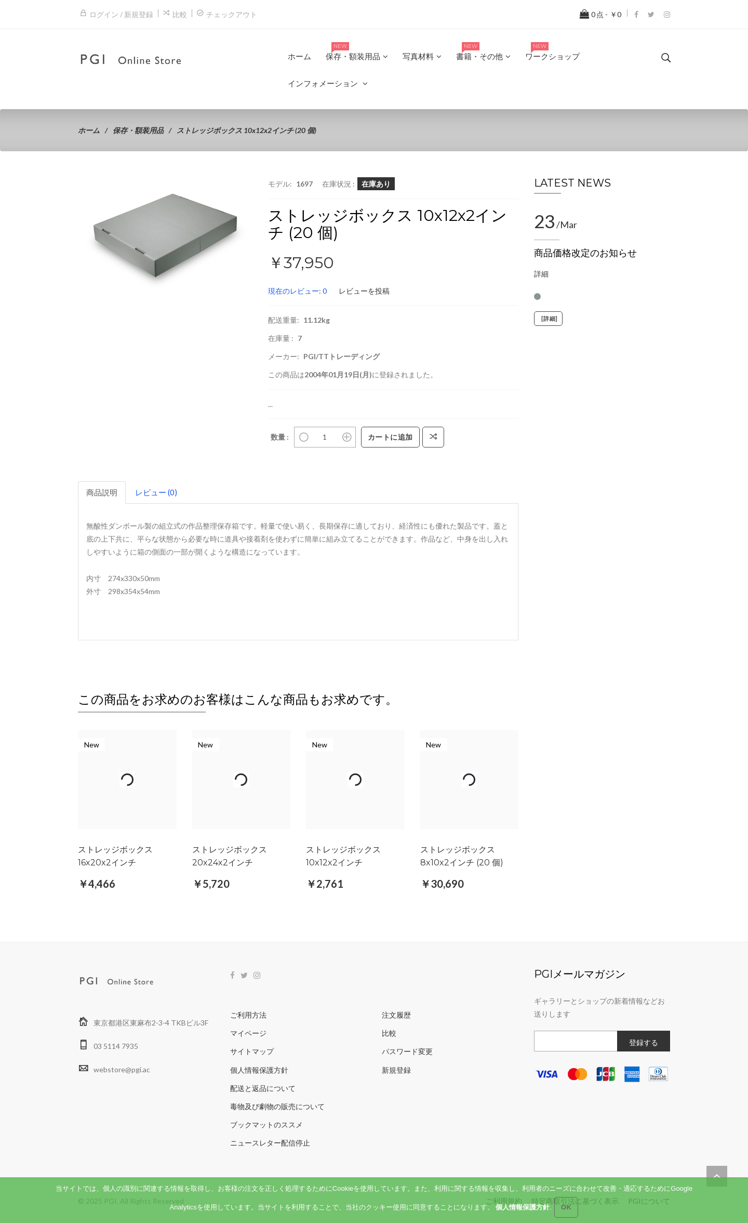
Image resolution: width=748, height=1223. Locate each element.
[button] (243, 186)
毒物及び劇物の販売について (277, 1106)
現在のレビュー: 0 (297, 290)
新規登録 (396, 1070)
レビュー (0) (156, 492)
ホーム (89, 130)
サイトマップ (252, 1051)
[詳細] (548, 318)
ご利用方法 (248, 1014)
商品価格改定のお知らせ (585, 253)
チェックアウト (231, 14)
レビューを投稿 (364, 290)
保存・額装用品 (138, 130)
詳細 (541, 273)
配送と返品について (263, 1088)
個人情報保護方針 (259, 1070)
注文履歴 (396, 1014)
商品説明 (101, 492)
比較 (179, 14)
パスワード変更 (407, 1051)
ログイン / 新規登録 (121, 14)
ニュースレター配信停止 (270, 1142)
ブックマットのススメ (266, 1124)
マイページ (248, 1033)
